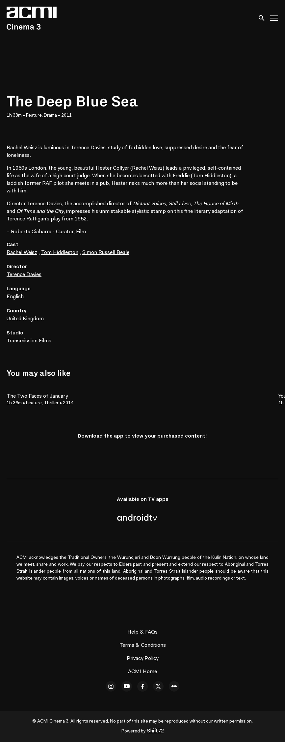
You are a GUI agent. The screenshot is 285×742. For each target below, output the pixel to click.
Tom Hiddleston (59, 252)
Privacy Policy (142, 658)
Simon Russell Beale (105, 252)
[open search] (262, 18)
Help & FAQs (142, 632)
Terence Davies (24, 274)
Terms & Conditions (142, 645)
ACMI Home (142, 671)
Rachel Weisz (22, 252)
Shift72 (155, 731)
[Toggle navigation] (274, 18)
